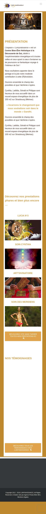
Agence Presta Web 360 (32, 495)
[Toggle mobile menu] (41, 4)
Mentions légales (22, 497)
